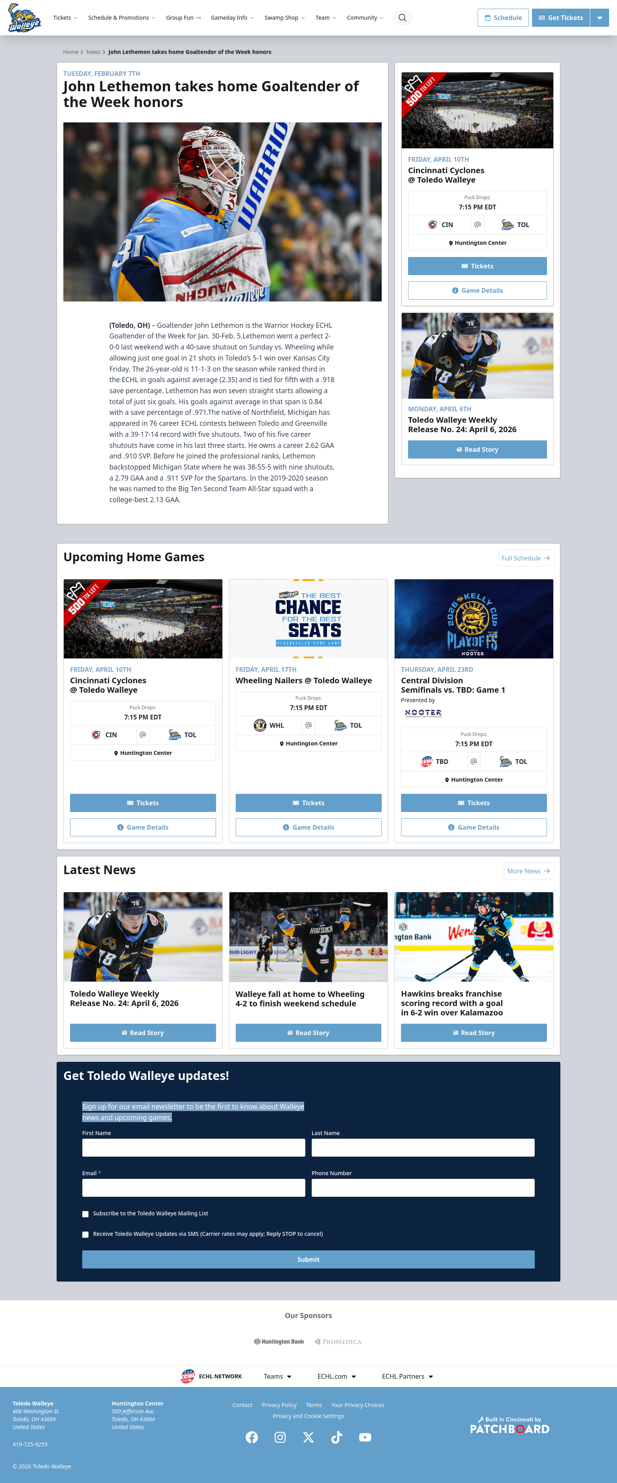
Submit (308, 1259)
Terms (314, 1405)
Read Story (477, 449)
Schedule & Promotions (122, 17)
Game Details (477, 290)
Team (327, 17)
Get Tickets (561, 17)
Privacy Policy (279, 1405)
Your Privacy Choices (357, 1405)
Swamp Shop (285, 17)
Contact (243, 1405)
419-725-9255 (30, 1444)
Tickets (66, 17)
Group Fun (183, 17)
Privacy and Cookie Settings (308, 1416)
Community (366, 17)
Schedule (503, 17)
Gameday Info (233, 17)
